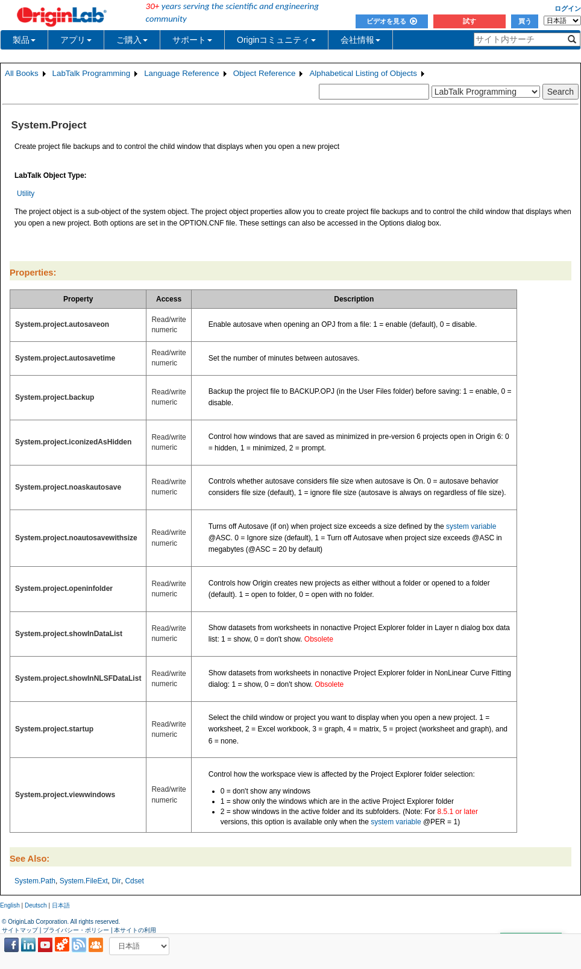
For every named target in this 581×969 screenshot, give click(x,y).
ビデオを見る (391, 21)
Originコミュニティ (276, 40)
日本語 (61, 905)
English (10, 905)
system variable (471, 526)
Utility (25, 193)
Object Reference (264, 73)
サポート (192, 40)
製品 (24, 40)
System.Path (34, 881)
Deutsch (36, 905)
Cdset (134, 881)
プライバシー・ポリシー (76, 930)
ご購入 (132, 40)
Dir (116, 881)
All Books (22, 73)
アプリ (76, 40)
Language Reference (181, 73)
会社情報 (360, 40)
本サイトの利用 (135, 930)
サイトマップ (20, 930)
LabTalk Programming (91, 73)
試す (469, 21)
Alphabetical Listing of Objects (363, 73)
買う (525, 21)
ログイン (567, 8)
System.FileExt (84, 881)
